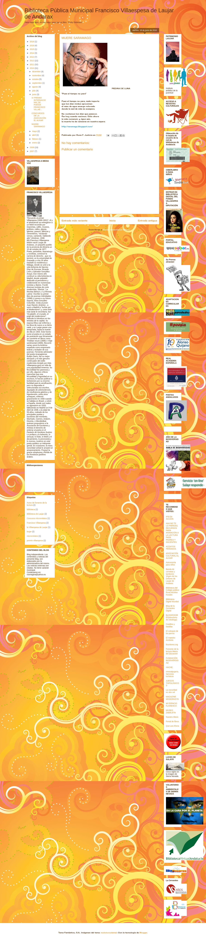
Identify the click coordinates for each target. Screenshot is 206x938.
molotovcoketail (109, 932)
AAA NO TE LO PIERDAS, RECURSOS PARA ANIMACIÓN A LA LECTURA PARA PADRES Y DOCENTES (172, 532)
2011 (32, 64)
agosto (35, 87)
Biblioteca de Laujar (35, 514)
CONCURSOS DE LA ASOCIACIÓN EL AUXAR (39, 116)
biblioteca (31, 509)
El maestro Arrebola (170, 639)
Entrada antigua (147, 220)
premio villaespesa (35, 540)
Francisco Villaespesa (36, 523)
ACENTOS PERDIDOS (171, 547)
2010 (32, 68)
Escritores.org (172, 644)
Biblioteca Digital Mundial (172, 600)
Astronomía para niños (171, 563)
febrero (35, 139)
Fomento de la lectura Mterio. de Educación (172, 651)
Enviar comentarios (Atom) (116, 229)
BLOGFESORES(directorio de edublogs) (172, 617)
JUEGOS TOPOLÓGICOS (172, 683)
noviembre (37, 75)
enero (35, 143)
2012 (32, 61)
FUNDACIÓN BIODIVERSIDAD (172, 660)
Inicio (112, 220)
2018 (32, 41)
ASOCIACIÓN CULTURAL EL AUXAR (172, 555)
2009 (32, 147)
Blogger (143, 932)
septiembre (37, 83)
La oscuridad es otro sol (171, 691)
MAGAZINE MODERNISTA (172, 698)
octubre (35, 79)
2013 (32, 57)
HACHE (169, 667)
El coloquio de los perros (172, 632)
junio (34, 94)
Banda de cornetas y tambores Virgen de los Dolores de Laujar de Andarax (171, 576)
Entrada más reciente (74, 220)
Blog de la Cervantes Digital (170, 608)
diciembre (36, 71)
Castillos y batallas (170, 625)
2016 (32, 45)
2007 (32, 151)
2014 (32, 53)
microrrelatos (32, 536)
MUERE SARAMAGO (38, 125)
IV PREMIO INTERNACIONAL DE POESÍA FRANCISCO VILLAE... (39, 104)
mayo (34, 131)
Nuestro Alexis (172, 717)
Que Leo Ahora (172, 726)
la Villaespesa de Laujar (37, 527)
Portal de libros (172, 721)
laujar (29, 531)
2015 (32, 49)
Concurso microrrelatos (37, 518)
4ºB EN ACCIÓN (169, 518)
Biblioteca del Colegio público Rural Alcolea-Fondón (172, 591)
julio (34, 91)
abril (34, 135)
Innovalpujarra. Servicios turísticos (172, 673)
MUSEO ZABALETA (171, 711)
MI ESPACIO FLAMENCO (171, 704)
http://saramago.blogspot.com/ (77, 126)
